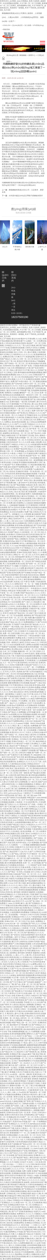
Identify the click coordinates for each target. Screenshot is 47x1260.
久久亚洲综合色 (25, 957)
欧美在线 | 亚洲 (28, 894)
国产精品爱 (16, 991)
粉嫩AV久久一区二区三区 (16, 858)
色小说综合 (10, 471)
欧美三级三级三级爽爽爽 (16, 789)
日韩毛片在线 (32, 523)
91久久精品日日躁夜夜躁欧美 (11, 1182)
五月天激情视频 (12, 404)
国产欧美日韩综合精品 (24, 1155)
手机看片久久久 (30, 1002)
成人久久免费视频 (32, 1032)
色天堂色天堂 (31, 847)
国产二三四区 (18, 530)
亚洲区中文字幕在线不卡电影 (17, 744)
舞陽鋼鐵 (22, 55)
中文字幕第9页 (30, 811)
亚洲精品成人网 (33, 1227)
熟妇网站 (18, 1254)
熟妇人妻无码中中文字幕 (19, 370)
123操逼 (15, 462)
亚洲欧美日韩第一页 (24, 471)
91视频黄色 (22, 397)
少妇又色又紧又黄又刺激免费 (25, 492)
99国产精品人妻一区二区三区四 (24, 1023)
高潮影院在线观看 (33, 379)
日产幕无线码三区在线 (25, 435)
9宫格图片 (14, 861)
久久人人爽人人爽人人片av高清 (13, 1092)
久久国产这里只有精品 (36, 487)
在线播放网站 (18, 1223)
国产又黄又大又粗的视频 (34, 1000)
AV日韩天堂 (33, 663)
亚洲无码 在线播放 (22, 960)
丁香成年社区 (21, 636)
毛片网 (42, 467)
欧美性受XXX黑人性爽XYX (29, 570)
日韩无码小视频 (25, 753)
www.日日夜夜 (14, 903)
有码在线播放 (5, 384)
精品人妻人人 (17, 726)
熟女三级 (13, 768)
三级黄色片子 (28, 793)
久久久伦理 (25, 442)
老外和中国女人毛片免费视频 (27, 843)
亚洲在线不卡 (31, 1173)
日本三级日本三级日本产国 (31, 897)
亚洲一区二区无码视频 (31, 863)
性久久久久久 (22, 1050)
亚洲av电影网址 (38, 1097)
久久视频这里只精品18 (24, 1234)
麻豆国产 (3, 843)
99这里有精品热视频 (16, 881)
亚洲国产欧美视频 (24, 829)
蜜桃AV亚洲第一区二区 (19, 1086)
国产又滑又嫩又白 (12, 807)
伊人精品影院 (36, 755)
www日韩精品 (17, 1108)
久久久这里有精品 (13, 836)
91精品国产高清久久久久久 (34, 665)
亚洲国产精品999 (20, 449)
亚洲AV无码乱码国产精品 (27, 552)
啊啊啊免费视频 (9, 766)
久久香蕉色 (14, 951)
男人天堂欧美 (23, 962)
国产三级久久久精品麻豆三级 (33, 602)
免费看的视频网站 (18, 1047)
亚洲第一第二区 (9, 1018)
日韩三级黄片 (28, 1153)
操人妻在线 (9, 579)
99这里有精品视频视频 (12, 1189)
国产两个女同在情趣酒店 (32, 672)
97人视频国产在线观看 (26, 750)
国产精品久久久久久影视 (21, 708)
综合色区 (38, 476)
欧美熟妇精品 (32, 759)
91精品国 (3, 604)
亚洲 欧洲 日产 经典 (27, 804)
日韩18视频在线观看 (23, 944)
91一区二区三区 (25, 555)
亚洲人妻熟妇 (32, 606)
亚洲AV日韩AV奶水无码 (14, 1115)
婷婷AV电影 (39, 1216)
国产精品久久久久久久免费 (13, 568)
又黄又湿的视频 (21, 1077)
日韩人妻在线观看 (35, 480)
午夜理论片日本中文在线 (12, 658)
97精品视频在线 (6, 341)
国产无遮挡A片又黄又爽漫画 (18, 755)
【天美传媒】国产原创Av (10, 935)
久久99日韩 (19, 417)
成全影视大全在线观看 (20, 399)
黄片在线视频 (24, 1137)
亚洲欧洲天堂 (17, 1221)
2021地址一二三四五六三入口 (17, 1164)
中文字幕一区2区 (18, 978)
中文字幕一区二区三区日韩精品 (31, 510)
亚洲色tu (21, 1216)
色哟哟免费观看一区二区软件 (19, 561)
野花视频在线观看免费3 (28, 462)
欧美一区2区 (32, 1113)
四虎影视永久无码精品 (31, 908)
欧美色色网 (16, 573)
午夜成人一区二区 (28, 1128)
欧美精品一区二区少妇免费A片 (30, 604)
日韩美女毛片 (38, 512)
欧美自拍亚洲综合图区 (32, 728)
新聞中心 (31, 55)
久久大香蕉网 (25, 514)
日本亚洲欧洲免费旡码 (17, 537)
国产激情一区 (18, 350)
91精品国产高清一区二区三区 (25, 874)
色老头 (17, 1128)
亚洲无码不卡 (18, 519)
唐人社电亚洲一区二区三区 (22, 1088)
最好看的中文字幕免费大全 (20, 1025)
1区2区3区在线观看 (7, 1146)
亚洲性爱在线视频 (11, 939)
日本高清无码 (10, 474)
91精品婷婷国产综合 (15, 818)
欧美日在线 (20, 564)
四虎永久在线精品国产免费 (16, 1007)
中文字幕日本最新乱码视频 (10, 1171)
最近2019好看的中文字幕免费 (23, 339)
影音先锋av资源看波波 (24, 525)
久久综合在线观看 (13, 645)
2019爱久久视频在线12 (32, 1254)
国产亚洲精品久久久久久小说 (11, 1140)
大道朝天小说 (20, 694)
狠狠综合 (10, 516)
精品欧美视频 (5, 1023)
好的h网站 (40, 530)
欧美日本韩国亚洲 (31, 1198)
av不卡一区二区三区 (11, 620)
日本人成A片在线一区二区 (30, 633)
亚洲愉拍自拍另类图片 (9, 510)
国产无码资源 (36, 1218)
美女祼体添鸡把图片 (37, 739)
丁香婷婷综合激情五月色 (32, 1126)
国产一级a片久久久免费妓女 (16, 703)
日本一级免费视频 (35, 460)
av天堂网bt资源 (31, 705)
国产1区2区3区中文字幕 (14, 867)
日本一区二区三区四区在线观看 (17, 1149)
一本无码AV (29, 1169)
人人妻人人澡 (8, 521)
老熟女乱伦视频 (27, 813)
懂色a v (9, 530)
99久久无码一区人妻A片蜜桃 (25, 352)
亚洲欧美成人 (30, 1239)
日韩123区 (4, 879)
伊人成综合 (14, 1005)
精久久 (16, 359)
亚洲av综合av (13, 1038)
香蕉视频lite (32, 1151)
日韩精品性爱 (22, 647)
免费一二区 (34, 467)
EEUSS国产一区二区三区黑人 (28, 1117)
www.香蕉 (38, 404)
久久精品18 (7, 820)
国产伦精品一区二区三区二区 (16, 363)
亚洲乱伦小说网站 (27, 1038)
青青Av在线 (18, 1097)
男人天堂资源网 (9, 564)
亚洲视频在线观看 (19, 1173)
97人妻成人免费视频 (14, 1020)
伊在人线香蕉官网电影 (17, 1081)
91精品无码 (33, 631)
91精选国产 (7, 1122)
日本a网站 (34, 744)
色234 (19, 714)
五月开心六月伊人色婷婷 (12, 672)
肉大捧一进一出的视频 (19, 924)
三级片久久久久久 (7, 1254)
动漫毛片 (36, 1212)
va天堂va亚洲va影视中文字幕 (11, 1198)
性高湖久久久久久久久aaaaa (11, 723)
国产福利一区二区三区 (9, 753)
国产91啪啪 (25, 573)
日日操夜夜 (41, 735)
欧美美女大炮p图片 (15, 728)
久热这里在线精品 (7, 669)
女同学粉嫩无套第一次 (35, 712)
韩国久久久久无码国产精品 (31, 827)
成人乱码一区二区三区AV (31, 1135)
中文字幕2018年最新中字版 (10, 489)
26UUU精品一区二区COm (26, 1146)
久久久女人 (7, 726)
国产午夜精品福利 (12, 696)
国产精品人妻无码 (19, 854)
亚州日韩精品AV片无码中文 (35, 820)
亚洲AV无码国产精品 (36, 942)
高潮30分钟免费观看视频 (10, 1043)
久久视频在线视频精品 (24, 784)
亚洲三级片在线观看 (16, 431)
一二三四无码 (11, 786)
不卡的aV (42, 397)
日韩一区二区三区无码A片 (29, 359)
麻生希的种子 (30, 568)
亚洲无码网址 (39, 800)
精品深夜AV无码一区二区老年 (34, 1196)
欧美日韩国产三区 (10, 631)
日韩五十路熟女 (11, 816)
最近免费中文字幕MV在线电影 (12, 1041)
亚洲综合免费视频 (7, 525)
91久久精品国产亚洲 (31, 559)
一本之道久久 (34, 696)
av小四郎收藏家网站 (33, 386)
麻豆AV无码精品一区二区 (31, 496)
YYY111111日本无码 (13, 687)
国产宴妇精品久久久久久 (33, 933)
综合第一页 (9, 415)
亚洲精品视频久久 (13, 1135)
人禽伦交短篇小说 (35, 1158)
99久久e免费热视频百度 (23, 1243)
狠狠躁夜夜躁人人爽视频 (29, 1110)
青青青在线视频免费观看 (28, 890)
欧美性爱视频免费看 (18, 1034)
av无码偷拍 (29, 451)
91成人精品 (12, 1216)
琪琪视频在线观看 (30, 714)
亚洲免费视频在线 (20, 1070)
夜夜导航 (38, 1056)
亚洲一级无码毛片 (7, 1218)
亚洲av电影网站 (16, 559)
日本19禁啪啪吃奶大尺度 (20, 368)
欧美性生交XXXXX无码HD (23, 690)
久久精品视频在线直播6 (33, 1140)
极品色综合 (4, 458)
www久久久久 (29, 530)
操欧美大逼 (38, 1011)
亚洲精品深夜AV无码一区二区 (19, 1205)
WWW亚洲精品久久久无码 (10, 894)
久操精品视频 (17, 1101)
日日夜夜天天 (23, 631)
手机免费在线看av (21, 777)
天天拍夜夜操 (30, 660)
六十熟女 (23, 1043)
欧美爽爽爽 (14, 543)
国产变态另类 (18, 757)
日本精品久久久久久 (12, 345)
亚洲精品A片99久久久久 (21, 917)
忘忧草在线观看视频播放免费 (26, 676)
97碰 (40, 537)
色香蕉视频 (14, 1248)
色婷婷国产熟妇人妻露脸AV (17, 539)
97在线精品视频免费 (18, 1045)
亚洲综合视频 (20, 1245)
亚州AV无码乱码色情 (11, 926)
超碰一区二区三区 (35, 993)
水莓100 (22, 456)
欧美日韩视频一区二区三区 (25, 438)
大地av (9, 1200)
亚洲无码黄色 (39, 451)
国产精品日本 (7, 1052)
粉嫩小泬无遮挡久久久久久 (24, 566)
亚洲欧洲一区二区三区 (19, 429)
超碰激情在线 (26, 836)
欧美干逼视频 (13, 1144)
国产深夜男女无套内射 (16, 678)
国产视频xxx (41, 750)
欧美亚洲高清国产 (10, 759)
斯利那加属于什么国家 (22, 341)
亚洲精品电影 (25, 1194)
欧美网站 (8, 523)
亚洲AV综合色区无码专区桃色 (27, 534)
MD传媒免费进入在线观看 (29, 640)
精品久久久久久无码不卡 (14, 1036)
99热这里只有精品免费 (17, 591)
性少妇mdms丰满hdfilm (28, 969)
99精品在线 (10, 435)
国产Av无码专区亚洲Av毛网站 (19, 507)
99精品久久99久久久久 (20, 444)
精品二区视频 (18, 1068)
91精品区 (29, 485)
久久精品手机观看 (20, 577)
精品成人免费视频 (31, 726)
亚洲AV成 (18, 908)
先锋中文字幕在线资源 (13, 1178)
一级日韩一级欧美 (25, 1074)
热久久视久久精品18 (14, 876)
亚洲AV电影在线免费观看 (18, 609)
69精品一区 (18, 811)
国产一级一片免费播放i (36, 667)
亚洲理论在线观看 (17, 930)
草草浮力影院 (8, 613)
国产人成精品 (15, 897)
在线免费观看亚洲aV (22, 406)
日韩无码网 (15, 633)
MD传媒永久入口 (19, 667)
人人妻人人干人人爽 (20, 955)
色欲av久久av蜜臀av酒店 (32, 964)
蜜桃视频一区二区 (30, 1209)
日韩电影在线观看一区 (11, 1236)
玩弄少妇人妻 (18, 809)
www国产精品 (5, 399)
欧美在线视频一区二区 (29, 831)
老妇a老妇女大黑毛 (20, 692)
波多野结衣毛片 (6, 350)
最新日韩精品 (35, 1207)
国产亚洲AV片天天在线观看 (21, 469)
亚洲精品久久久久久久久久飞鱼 (29, 762)
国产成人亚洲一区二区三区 (25, 984)
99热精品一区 (10, 1079)
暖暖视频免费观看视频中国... (24, 717)
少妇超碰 (26, 872)
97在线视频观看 (27, 1252)
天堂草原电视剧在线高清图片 (26, 1142)
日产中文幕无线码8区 (19, 663)
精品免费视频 (32, 537)
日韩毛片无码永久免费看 (35, 348)
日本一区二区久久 (34, 780)
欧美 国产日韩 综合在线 (29, 1160)
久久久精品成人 (14, 928)
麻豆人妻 (24, 903)
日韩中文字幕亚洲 (15, 791)
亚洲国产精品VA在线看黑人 (11, 849)
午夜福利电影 (36, 917)
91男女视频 (10, 379)
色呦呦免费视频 (18, 1032)
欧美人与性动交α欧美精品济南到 (13, 343)
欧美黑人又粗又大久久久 (34, 867)
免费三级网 (26, 1171)
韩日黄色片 (30, 973)
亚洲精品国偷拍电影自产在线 (16, 1151)
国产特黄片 (22, 710)
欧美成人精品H (9, 746)
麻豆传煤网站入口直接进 (23, 503)
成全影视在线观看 (19, 422)
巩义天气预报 (5, 339)
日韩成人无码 (11, 372)
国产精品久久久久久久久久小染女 (32, 1180)
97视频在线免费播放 (13, 1095)
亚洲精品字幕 (15, 1054)
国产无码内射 (17, 384)
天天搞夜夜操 (5, 942)
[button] (41, 42)
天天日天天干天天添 (26, 939)
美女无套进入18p (16, 1119)
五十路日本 (32, 782)
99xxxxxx (34, 748)
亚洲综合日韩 (27, 1095)
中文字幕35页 (39, 840)
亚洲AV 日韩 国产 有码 (18, 480)
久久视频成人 (37, 1214)
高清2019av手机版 (20, 1122)
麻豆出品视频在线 (19, 523)
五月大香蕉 (9, 847)
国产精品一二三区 (32, 1036)
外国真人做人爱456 (21, 627)
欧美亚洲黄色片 (38, 870)
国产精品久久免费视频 (17, 712)
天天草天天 (24, 1124)
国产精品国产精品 (20, 1158)
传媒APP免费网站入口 (24, 966)
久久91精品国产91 (37, 1137)
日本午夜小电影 (20, 883)
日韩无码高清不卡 (13, 442)
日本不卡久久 (30, 1027)
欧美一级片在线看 (35, 710)
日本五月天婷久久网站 (9, 555)
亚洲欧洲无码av (9, 541)
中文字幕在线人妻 (26, 404)
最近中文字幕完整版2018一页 (27, 541)
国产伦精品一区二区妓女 (14, 735)
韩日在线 (6, 429)
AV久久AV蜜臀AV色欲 (35, 591)
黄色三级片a (5, 469)
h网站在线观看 (39, 1230)
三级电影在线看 (27, 1104)
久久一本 (6, 663)
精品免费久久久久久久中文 (13, 1169)
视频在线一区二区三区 (26, 651)
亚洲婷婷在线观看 (17, 348)
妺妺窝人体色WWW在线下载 (35, 1182)
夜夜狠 (22, 620)
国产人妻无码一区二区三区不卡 (27, 1065)
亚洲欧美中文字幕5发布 (9, 737)
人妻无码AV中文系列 (23, 669)
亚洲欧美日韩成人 (32, 417)
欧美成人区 (18, 582)
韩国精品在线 (40, 1038)
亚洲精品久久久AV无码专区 (14, 476)
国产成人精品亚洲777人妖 (13, 852)
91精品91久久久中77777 (36, 825)
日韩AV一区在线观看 (28, 1009)
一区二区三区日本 (33, 856)
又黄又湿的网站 (20, 780)
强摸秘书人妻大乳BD (20, 948)
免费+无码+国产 (38, 411)
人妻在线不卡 (22, 408)
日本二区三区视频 (10, 651)
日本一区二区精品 (7, 1077)
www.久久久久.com (24, 375)
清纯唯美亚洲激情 (32, 1068)
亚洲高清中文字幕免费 (11, 654)
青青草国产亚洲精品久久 (9, 1124)
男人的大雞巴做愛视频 (31, 1178)
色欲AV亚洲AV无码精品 (12, 964)
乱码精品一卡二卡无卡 (30, 1236)
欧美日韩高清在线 (12, 957)
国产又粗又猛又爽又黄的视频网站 (19, 838)
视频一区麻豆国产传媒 (27, 861)
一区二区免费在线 (39, 341)
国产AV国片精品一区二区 (25, 381)
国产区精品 (35, 1101)
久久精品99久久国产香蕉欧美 (24, 1052)
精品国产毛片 (10, 465)
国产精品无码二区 (21, 613)
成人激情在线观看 (31, 1099)
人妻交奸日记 (13, 946)
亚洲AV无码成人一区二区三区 (23, 741)
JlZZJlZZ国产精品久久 (20, 1207)
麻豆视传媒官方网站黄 (16, 1185)
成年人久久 (32, 1043)
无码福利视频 (5, 978)
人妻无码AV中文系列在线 (27, 483)
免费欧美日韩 (8, 357)
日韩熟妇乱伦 (35, 912)
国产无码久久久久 (12, 804)
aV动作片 (19, 766)
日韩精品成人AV (13, 1194)
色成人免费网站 (36, 921)
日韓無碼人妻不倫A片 (36, 1007)
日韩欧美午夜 (34, 609)
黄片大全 (6, 1047)
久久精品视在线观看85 (18, 771)
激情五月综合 (24, 642)
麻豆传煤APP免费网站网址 (18, 467)
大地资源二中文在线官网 (24, 802)
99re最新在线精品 (26, 546)
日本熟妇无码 (25, 926)
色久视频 (15, 366)
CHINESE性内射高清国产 (20, 528)
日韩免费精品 (13, 447)
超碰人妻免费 (36, 442)
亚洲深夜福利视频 (36, 692)
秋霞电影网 (30, 357)
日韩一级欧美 (24, 773)
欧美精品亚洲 (40, 975)
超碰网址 (6, 433)
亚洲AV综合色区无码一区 (16, 1113)
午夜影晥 (37, 1234)
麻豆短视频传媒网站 (35, 883)
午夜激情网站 (37, 829)
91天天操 (42, 523)
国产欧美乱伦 (22, 413)
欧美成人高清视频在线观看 (20, 388)
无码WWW (7, 366)
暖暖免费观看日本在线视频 (18, 683)
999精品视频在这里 (12, 834)
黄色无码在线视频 (19, 1257)
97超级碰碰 (23, 550)
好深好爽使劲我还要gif (13, 1209)
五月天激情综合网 (30, 453)
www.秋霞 (40, 1027)
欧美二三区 (33, 1162)
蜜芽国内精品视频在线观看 (26, 474)
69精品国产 (31, 798)
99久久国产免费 (37, 406)
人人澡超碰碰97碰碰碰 (15, 505)
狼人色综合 (16, 1252)
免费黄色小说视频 (12, 393)
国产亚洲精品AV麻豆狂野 (35, 978)
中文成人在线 (10, 996)
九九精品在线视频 (30, 658)
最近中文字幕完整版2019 (29, 951)
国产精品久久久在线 (11, 586)
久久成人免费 (41, 339)
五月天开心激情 (38, 555)
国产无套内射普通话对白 (19, 478)
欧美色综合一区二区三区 (20, 433)
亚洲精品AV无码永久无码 (33, 1200)
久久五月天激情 (12, 1162)
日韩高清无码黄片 (7, 822)
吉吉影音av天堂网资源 (15, 705)
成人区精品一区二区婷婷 (9, 1009)
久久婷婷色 (7, 955)
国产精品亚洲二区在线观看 (15, 856)
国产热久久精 (8, 780)
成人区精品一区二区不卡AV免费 (20, 800)
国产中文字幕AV (16, 982)
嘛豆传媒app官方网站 (13, 1196)
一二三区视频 (24, 845)
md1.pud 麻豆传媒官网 (19, 719)
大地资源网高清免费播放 (19, 912)
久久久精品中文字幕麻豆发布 (25, 415)
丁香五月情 (33, 1086)
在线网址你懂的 (21, 426)
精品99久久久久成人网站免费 (19, 899)
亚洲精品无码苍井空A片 (17, 629)
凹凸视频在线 (27, 1230)
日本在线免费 (37, 944)
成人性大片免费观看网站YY (26, 622)
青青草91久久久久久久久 (23, 354)
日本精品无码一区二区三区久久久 (26, 595)
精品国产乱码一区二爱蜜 (35, 456)
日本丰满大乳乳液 (34, 980)
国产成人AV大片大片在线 (23, 989)
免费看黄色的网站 (19, 1250)
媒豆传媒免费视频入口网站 (18, 681)
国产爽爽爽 (30, 476)
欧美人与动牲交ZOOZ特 (31, 638)
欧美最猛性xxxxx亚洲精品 (16, 487)
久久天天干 (35, 1063)
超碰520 (3, 1185)
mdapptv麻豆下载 (28, 1054)
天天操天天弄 (34, 550)
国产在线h (15, 1106)
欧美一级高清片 (27, 395)
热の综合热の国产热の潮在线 (30, 737)
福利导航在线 (22, 775)
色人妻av (27, 1097)
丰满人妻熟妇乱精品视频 (9, 870)
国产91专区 (42, 622)
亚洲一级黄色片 (12, 642)
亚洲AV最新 (14, 402)
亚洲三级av (25, 834)
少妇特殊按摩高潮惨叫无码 (15, 1056)
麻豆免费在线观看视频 (11, 1259)
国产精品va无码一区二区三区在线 (32, 1144)
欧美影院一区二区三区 (31, 532)
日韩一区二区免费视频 (15, 451)
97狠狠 (17, 1187)
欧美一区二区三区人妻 (18, 618)
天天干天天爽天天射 (11, 1016)
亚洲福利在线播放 (30, 1108)
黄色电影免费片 (25, 494)
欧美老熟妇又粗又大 (12, 1104)
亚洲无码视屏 (12, 710)
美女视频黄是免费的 (12, 813)
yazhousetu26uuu (15, 793)
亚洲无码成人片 (39, 1074)
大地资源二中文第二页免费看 (32, 928)
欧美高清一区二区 (25, 768)
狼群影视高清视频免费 (25, 975)
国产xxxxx (41, 847)
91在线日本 (10, 748)
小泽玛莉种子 (30, 516)
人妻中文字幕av (19, 937)
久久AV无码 (40, 939)
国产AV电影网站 (33, 858)
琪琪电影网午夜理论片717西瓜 (27, 557)
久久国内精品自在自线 (17, 764)
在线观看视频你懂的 (23, 822)
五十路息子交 (33, 771)
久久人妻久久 (9, 1245)
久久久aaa (14, 546)
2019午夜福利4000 (22, 1218)
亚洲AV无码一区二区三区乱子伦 (17, 921)
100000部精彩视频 (34, 1245)
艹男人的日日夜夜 (28, 345)
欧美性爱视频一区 (35, 647)
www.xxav (18, 521)
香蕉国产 (35, 899)
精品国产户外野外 (14, 1230)
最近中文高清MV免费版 (31, 687)
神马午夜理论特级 (7, 795)
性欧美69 (24, 624)
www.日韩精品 (18, 820)
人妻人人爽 (24, 1106)
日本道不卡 (23, 1162)
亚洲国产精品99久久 (27, 1016)
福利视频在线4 (6, 667)
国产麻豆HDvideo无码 (32, 1232)
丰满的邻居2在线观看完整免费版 (28, 656)
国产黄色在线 (5, 624)
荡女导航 (39, 1054)
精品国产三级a (35, 683)
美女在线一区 (18, 597)
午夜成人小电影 (16, 453)
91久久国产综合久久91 (13, 1153)
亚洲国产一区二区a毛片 (21, 1063)
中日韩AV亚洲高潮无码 (19, 458)
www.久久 (35, 642)
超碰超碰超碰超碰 (17, 660)
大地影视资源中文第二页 (37, 1090)
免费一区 (6, 633)
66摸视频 (11, 636)
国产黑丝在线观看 (28, 1187)
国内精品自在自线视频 (11, 395)
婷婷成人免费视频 (29, 489)
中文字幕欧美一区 (33, 854)
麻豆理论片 (21, 980)
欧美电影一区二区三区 (11, 600)
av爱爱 (7, 1106)
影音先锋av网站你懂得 (19, 906)
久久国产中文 (13, 969)
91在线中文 (4, 453)
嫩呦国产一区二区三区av (29, 393)
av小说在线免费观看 (11, 1131)
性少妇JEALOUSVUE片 (31, 501)
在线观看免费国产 (7, 944)
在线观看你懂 (39, 793)
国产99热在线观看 (24, 498)
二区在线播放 (34, 458)
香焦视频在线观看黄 (27, 586)
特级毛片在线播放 (16, 879)
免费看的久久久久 (24, 1214)
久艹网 (11, 984)
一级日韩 (23, 402)
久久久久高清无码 (19, 1227)
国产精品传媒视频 (17, 1239)
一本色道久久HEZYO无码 (29, 915)
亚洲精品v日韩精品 (32, 1223)
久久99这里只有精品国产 (10, 827)
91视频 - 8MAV (29, 723)
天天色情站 (29, 440)
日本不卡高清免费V (35, 703)
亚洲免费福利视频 (19, 971)
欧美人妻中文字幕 (16, 1014)
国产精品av (7, 595)
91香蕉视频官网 (16, 1029)
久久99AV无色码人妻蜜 (30, 654)
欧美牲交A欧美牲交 (33, 1047)
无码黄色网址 (29, 1115)
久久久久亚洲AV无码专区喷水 (15, 1090)
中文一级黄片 (40, 1169)
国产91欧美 (7, 577)
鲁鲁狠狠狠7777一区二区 (19, 1133)
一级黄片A (22, 759)
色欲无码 (11, 843)
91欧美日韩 (7, 809)
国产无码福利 (28, 982)
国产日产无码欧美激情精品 (22, 1212)
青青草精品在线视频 (33, 620)
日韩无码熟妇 (28, 791)
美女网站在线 (17, 649)
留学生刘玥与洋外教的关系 (15, 1176)
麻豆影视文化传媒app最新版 (30, 1248)
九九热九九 (12, 962)
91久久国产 (28, 852)
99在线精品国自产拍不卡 (31, 377)
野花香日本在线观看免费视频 (31, 888)
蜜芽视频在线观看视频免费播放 (30, 372)
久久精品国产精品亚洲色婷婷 (29, 816)
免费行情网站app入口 (32, 809)
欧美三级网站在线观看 (30, 645)
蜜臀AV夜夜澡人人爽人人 (33, 1221)
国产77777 (30, 1250)
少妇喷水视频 (20, 606)
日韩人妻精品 (37, 498)
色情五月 (19, 1079)
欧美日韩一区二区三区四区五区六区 (22, 420)
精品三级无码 (30, 735)
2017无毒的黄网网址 (8, 1232)
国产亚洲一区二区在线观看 (25, 730)
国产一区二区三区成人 (22, 411)
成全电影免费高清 (30, 1029)
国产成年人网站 (6, 519)
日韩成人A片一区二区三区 (15, 973)
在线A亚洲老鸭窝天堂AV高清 (16, 575)
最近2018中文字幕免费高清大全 (22, 987)
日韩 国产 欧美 (26, 366)
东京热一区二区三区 (15, 933)
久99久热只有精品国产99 (34, 721)
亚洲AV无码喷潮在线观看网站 (34, 876)
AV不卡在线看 (30, 597)
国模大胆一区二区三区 (11, 377)
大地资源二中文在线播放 (12, 1126)
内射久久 (38, 1072)
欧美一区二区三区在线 (15, 1027)
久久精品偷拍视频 (34, 465)
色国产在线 (4, 768)
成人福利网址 (11, 953)
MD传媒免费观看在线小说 (27, 674)
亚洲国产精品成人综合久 (16, 825)
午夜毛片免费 (29, 582)
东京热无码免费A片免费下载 (21, 512)
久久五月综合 (11, 397)
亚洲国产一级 (8, 627)
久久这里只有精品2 (26, 424)
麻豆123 (3, 933)
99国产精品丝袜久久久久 (30, 593)
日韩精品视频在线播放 (17, 1191)
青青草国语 (19, 1000)
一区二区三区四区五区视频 (29, 447)
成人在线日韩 (11, 775)
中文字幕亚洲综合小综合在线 (20, 685)
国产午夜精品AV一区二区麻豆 (27, 746)
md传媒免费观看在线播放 (35, 930)
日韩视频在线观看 (7, 802)
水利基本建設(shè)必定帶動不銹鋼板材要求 (26, 196)
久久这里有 (30, 1216)
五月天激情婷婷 (31, 505)
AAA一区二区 (25, 1203)
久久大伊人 (18, 579)
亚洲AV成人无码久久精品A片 (27, 996)
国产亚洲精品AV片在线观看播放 (33, 1189)
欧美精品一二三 (23, 865)
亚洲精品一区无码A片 (20, 739)
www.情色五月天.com (20, 901)
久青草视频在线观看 (32, 350)
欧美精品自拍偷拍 (39, 507)
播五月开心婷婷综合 (19, 942)
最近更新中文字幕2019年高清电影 (19, 1011)
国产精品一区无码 (15, 872)
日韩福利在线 (38, 957)
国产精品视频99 (31, 881)
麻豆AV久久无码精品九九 (29, 807)
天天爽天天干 (19, 357)
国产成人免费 (25, 870)
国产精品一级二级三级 (24, 795)
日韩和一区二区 (11, 750)
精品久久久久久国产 (11, 424)
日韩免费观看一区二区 (15, 440)
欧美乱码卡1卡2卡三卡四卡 (13, 386)
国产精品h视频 (19, 485)
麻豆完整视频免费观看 (13, 863)
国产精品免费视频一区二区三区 (18, 1059)
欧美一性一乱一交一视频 (29, 584)
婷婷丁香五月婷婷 (36, 613)
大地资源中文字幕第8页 (24, 840)
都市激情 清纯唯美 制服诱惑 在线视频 (29, 892)
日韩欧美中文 (20, 847)
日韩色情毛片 (13, 570)
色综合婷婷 (40, 516)
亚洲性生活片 (23, 588)
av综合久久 (12, 604)
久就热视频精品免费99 (32, 521)
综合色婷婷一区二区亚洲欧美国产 (32, 946)
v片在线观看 (25, 919)
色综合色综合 (33, 575)
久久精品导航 (5, 948)
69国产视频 (19, 516)
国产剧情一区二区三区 (34, 564)
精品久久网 (36, 1194)
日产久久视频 (33, 426)
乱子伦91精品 (26, 991)
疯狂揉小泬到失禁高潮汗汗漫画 (27, 1083)
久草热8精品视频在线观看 (31, 600)
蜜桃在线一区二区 (36, 1106)
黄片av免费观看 (21, 782)
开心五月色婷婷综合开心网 (17, 1167)
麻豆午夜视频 (33, 577)
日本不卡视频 (5, 741)
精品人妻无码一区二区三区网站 (28, 1018)
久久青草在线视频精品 (26, 786)
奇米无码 (4, 1191)
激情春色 (27, 615)
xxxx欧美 (13, 1074)
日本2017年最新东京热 (25, 1072)
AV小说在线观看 (14, 602)
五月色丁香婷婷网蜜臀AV (21, 1061)
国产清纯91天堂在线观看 (16, 798)
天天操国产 (16, 624)
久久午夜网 (41, 552)
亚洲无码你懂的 (34, 408)
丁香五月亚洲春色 (20, 611)
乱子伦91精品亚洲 (20, 460)
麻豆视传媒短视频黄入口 (27, 910)
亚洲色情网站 (33, 397)
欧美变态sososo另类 (11, 548)
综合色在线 (41, 1020)
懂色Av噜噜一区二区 (8, 980)
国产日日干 (23, 696)
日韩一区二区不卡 (10, 588)
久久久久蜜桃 (13, 584)
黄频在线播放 (41, 381)
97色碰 (20, 1232)
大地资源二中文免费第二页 (20, 701)
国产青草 (26, 1101)
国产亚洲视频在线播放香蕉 (34, 766)
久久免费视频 (37, 1059)
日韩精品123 (17, 1200)
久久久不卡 (20, 379)
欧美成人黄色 (36, 926)
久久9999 (30, 1056)
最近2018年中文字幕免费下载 (18, 390)
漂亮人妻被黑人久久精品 (24, 699)
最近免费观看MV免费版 (12, 638)
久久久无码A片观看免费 (14, 665)
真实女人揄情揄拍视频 (28, 543)
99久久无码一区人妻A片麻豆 (30, 885)
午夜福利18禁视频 (34, 1081)
